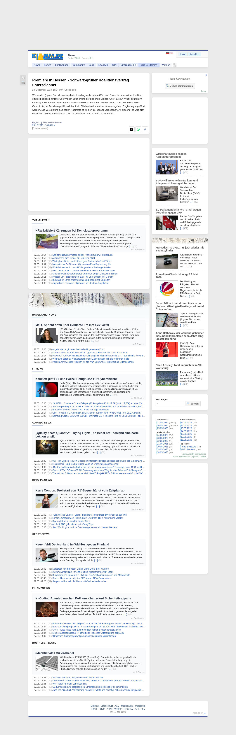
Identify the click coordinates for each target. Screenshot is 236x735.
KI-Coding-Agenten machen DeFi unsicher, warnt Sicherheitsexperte (83, 598)
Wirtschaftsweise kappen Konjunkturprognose (171, 155)
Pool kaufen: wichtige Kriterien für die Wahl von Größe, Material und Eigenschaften (92, 362)
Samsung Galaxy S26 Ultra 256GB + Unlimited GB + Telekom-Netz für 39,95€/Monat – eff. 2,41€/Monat (103, 416)
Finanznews (41, 588)
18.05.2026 (162, 452)
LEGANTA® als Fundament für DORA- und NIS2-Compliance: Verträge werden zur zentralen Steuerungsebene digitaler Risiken (115, 680)
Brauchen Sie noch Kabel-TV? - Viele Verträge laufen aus (80, 409)
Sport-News (41, 534)
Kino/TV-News (42, 480)
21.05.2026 (162, 443)
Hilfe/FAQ (128, 709)
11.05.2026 (186, 440)
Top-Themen (41, 220)
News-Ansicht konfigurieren (194, 454)
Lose (91, 65)
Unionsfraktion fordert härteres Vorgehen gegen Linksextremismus (84, 273)
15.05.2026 (186, 428)
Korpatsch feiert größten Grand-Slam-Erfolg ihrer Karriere (80, 569)
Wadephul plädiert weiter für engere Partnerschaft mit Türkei (81, 261)
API (137, 709)
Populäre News (188, 446)
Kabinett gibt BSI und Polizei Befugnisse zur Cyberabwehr (76, 379)
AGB (116, 706)
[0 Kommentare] (40, 128)
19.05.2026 (162, 449)
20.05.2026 (162, 446)
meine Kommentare (181, 457)
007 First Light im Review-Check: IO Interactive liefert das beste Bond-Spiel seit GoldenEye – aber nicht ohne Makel (109, 461)
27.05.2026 (162, 422)
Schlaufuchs (61, 65)
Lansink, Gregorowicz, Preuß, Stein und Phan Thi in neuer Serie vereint (87, 518)
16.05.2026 (186, 425)
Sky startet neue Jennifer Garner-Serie (71, 521)
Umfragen (129, 65)
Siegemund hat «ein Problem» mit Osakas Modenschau (79, 581)
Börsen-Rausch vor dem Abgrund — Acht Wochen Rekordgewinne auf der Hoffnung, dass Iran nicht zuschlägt (106, 623)
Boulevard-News (44, 314)
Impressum (139, 706)
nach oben (198, 713)
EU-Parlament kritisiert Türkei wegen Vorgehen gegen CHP (178, 211)
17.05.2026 (186, 422)
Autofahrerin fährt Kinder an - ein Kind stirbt (73, 258)
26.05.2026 (162, 425)
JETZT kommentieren (179, 85)
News (37, 65)
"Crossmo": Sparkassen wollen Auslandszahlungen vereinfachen (84, 636)
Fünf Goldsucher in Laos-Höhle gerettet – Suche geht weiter (81, 267)
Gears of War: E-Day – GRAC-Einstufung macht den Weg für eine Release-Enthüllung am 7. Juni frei (101, 470)
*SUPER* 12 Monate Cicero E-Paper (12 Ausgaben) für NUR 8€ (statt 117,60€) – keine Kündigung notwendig (106, 403)
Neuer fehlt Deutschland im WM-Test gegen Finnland (72, 544)
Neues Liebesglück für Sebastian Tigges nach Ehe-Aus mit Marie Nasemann (89, 352)
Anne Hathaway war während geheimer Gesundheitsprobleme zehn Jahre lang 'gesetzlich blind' (180, 336)
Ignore (195, 457)
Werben (166, 65)
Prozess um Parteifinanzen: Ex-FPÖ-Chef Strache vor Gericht (82, 277)
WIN (114, 65)
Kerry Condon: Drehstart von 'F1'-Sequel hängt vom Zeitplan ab (79, 490)
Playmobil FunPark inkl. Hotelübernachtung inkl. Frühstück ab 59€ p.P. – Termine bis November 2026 (101, 355)
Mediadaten (127, 706)
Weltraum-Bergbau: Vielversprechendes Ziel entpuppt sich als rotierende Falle (90, 359)
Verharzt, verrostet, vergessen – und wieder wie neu (77, 677)
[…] (131, 246)
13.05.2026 (186, 434)
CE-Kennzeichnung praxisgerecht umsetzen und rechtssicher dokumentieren (90, 687)
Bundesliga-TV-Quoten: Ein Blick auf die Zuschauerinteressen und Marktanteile (91, 575)
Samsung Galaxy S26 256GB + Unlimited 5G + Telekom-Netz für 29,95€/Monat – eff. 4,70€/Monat (100, 406)
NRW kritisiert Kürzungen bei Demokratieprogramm (71, 230)
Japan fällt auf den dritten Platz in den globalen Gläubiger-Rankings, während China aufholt (180, 306)
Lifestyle (103, 65)
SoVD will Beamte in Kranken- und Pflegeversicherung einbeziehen (177, 182)
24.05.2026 (162, 435)
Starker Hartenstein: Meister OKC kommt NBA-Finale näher (81, 578)
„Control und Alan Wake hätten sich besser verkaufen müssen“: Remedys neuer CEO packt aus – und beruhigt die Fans (111, 467)
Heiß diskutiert (188, 449)
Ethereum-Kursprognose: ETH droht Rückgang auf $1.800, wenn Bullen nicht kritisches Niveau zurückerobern (106, 626)
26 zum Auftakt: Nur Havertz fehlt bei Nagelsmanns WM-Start (82, 572)
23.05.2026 (162, 438)
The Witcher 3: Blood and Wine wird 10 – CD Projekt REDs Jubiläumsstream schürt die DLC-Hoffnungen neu (105, 473)
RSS (142, 709)
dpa (74, 90)
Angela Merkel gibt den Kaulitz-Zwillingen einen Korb (78, 349)
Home (94, 709)
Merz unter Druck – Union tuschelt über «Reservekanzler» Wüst (83, 270)
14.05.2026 (186, 431)
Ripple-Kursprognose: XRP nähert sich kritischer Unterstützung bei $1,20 (88, 633)
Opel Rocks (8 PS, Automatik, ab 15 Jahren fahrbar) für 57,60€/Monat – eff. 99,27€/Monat (96, 413)
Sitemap (95, 706)
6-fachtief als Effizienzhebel (54, 653)
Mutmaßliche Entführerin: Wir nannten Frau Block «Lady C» (81, 264)
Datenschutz (106, 706)
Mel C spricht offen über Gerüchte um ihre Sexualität (72, 325)
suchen (193, 403)
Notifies (202, 457)
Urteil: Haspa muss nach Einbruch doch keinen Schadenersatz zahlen (86, 630)
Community (78, 65)
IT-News (38, 368)
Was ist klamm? (149, 65)
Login (183, 54)
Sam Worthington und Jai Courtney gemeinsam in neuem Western (84, 527)
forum (203, 91)
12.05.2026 (186, 437)
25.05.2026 (162, 428)
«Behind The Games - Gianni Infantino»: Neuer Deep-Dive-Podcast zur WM (89, 515)
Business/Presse (44, 642)
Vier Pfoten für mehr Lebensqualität (69, 683)
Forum (47, 65)
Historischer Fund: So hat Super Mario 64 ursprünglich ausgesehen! (85, 464)
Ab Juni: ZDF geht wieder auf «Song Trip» (72, 524)
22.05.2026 (162, 441)
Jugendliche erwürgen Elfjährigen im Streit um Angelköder (80, 283)
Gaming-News (42, 422)
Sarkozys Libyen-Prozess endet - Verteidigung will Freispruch (82, 255)
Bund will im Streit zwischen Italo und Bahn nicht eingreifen (81, 280)
